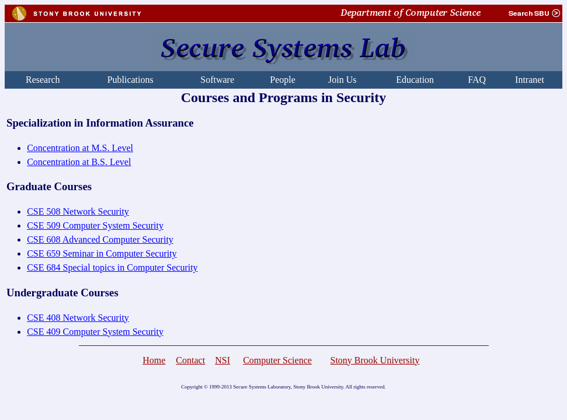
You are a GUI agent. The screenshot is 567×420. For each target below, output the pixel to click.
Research (43, 80)
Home (153, 360)
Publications (130, 80)
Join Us (342, 80)
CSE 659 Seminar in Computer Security (101, 253)
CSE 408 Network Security (78, 318)
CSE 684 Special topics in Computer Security (112, 267)
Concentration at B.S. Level (79, 162)
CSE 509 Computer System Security (95, 225)
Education (415, 80)
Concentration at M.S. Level (80, 148)
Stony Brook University (374, 360)
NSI (222, 360)
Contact (190, 360)
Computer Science (277, 360)
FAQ (477, 80)
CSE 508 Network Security (78, 211)
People (282, 80)
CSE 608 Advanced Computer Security (100, 239)
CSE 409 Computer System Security (95, 332)
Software (217, 80)
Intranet (529, 80)
